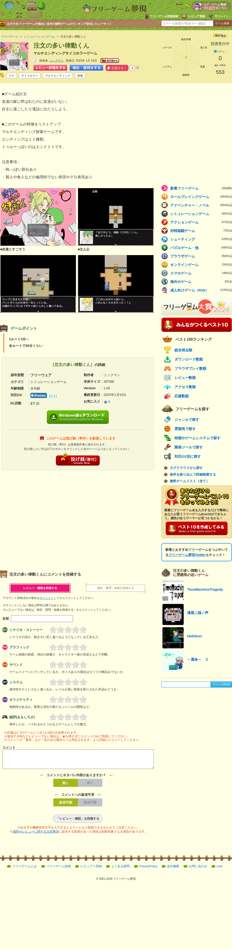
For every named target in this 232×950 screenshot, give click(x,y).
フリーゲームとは (24, 869)
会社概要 (173, 869)
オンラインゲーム (201, 264)
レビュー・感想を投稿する (40, 588)
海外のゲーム (201, 281)
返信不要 (90, 805)
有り (90, 786)
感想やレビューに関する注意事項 (36, 834)
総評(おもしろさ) (22, 717)
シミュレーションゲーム (201, 213)
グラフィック (19, 647)
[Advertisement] (44, 518)
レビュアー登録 (91, 869)
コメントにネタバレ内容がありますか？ (76, 778)
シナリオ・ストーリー (25, 630)
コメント (9, 747)
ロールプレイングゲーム (201, 196)
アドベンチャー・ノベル (201, 205)
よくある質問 (120, 869)
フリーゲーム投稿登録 (164, 16)
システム (16, 682)
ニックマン (57, 60)
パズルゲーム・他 (201, 247)
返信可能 (65, 805)
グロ (11, 75)
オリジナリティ (21, 699)
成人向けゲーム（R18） (201, 290)
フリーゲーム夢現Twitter (187, 555)
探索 (80, 75)
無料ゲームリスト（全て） (189, 481)
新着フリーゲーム (201, 188)
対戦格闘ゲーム (201, 230)
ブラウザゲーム (201, 256)
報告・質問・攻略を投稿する (115, 588)
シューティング (201, 239)
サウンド (16, 665)
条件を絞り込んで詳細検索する (193, 474)
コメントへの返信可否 (77, 797)
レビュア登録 (196, 16)
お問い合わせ (198, 869)
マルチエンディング (57, 75)
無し (65, 786)
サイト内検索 (221, 684)
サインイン (222, 16)
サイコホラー (29, 75)
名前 (5, 618)
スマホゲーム (201, 273)
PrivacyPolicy (148, 869)
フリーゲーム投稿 (58, 869)
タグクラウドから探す (186, 468)
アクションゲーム (201, 222)
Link (219, 869)
